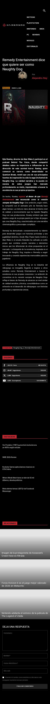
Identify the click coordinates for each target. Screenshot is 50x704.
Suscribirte (41, 380)
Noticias (6, 88)
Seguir (43, 370)
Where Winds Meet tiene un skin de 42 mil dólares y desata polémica (18, 479)
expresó (22, 196)
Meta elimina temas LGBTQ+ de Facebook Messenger (18, 489)
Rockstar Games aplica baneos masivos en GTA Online (18, 468)
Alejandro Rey (39, 78)
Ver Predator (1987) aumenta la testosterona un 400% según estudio (19, 446)
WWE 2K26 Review (9, 457)
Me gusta (42, 365)
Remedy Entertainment (32, 348)
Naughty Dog (17, 348)
